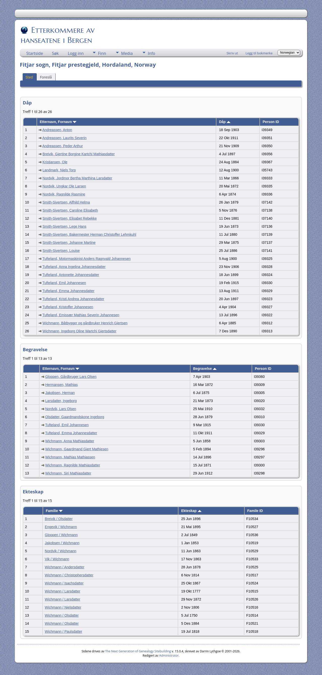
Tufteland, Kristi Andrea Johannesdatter (73, 299)
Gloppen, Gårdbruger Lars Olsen (71, 377)
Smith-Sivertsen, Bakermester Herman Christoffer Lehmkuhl (89, 234)
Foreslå (46, 77)
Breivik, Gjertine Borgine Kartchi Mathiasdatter (79, 154)
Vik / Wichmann (57, 559)
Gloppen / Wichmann (61, 535)
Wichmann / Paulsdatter (63, 631)
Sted (29, 77)
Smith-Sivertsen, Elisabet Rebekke (70, 218)
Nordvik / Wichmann (60, 551)
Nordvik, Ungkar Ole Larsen (64, 186)
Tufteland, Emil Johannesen (64, 283)
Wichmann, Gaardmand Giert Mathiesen (76, 449)
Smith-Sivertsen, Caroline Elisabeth (70, 210)
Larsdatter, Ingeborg (61, 401)
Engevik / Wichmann (61, 527)
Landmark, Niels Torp (59, 170)
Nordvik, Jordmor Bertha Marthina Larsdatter (77, 178)
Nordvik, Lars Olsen (60, 409)
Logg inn (76, 53)
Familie (54, 511)
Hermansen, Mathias (61, 385)
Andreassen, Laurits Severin (64, 138)
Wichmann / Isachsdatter (64, 583)
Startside (34, 53)
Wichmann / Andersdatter (64, 567)
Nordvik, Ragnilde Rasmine (64, 194)
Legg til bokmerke (259, 53)
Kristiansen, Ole (55, 162)
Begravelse (205, 369)
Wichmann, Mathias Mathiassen (70, 457)
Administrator (169, 655)
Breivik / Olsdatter (58, 519)
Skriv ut (232, 53)
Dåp (224, 122)
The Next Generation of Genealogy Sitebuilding (138, 651)
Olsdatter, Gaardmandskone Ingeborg (74, 417)
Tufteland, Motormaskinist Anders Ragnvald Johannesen (87, 259)
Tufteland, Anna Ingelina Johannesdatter (74, 267)
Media (127, 53)
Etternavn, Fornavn (58, 122)
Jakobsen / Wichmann (62, 543)
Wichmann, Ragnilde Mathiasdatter (72, 465)
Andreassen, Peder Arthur (62, 146)
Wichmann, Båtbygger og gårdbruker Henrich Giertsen (85, 323)
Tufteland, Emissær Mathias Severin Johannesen (81, 315)
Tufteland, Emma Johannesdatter (69, 291)
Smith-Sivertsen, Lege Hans (64, 226)
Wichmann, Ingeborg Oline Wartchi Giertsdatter (79, 331)
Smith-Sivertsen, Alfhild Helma (66, 202)
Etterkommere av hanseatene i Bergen (58, 35)
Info (151, 53)
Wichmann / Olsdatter (62, 615)
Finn (102, 53)
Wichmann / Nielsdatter (63, 607)
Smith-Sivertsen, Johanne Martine (69, 243)
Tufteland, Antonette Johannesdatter (71, 275)
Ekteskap (191, 511)
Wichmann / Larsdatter (62, 591)
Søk (55, 53)
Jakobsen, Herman (60, 393)
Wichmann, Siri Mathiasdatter (68, 473)
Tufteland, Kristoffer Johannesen (68, 307)
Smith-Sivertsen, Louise (61, 251)
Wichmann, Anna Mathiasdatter (69, 441)
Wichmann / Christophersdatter (69, 575)
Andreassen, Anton (57, 130)
